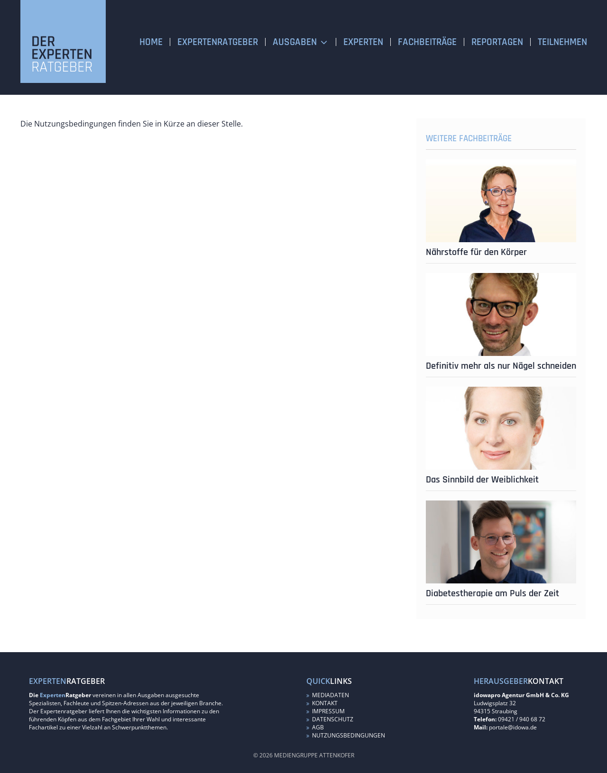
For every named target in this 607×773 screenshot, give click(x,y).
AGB (315, 727)
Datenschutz (329, 719)
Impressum (325, 711)
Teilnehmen (562, 41)
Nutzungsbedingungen (345, 735)
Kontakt (322, 703)
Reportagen (497, 41)
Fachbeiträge (427, 41)
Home (151, 41)
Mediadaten (327, 695)
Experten (363, 41)
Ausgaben (295, 41)
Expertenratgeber (217, 41)
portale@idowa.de (513, 727)
